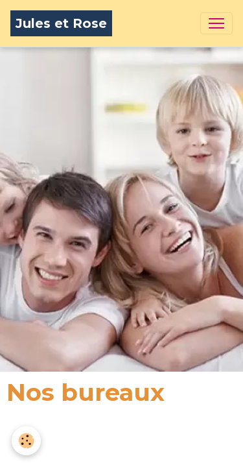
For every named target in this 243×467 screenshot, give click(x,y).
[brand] (61, 23)
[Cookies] (26, 440)
